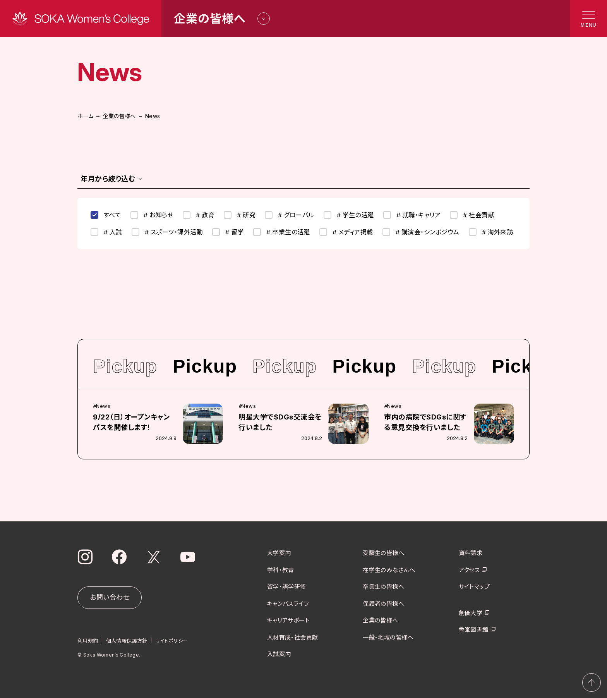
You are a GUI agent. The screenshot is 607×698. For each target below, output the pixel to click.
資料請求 (471, 553)
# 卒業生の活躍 (281, 232)
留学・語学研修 (286, 586)
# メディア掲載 (346, 232)
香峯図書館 (474, 629)
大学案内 (279, 553)
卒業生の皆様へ (383, 586)
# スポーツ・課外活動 (167, 232)
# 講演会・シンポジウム (421, 232)
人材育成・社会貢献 (292, 637)
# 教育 (198, 215)
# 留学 (228, 232)
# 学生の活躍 (349, 215)
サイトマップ (474, 586)
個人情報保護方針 (126, 641)
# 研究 (239, 215)
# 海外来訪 (491, 232)
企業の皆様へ (119, 116)
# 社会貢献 (472, 215)
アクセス (469, 569)
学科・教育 (280, 569)
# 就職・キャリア (411, 215)
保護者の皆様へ (383, 603)
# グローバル (289, 215)
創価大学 (471, 612)
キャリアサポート (288, 620)
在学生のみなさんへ (389, 569)
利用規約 (87, 641)
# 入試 (106, 232)
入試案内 (279, 654)
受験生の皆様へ (383, 553)
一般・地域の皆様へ (388, 637)
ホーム (85, 116)
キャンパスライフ (288, 603)
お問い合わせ (109, 597)
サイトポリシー (171, 641)
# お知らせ (152, 215)
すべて (106, 215)
